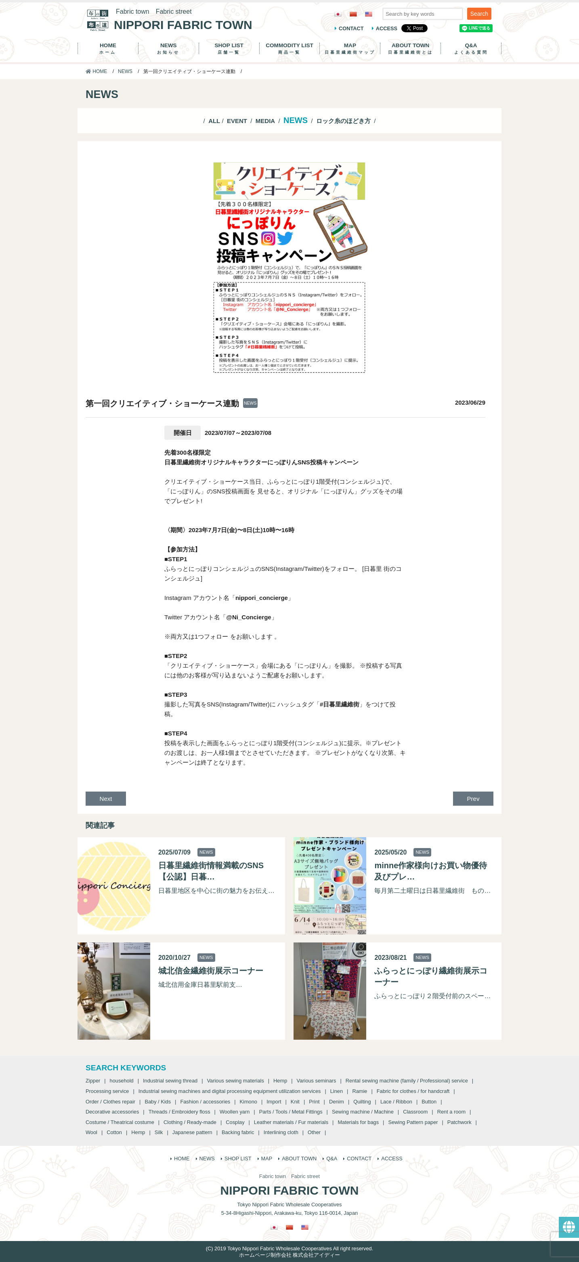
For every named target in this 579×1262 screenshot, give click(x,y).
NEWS (168, 48)
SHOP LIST (229, 48)
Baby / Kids (158, 1102)
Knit (295, 1102)
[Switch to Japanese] (338, 14)
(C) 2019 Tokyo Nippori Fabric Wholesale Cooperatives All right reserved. (289, 1248)
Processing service (107, 1091)
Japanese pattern (192, 1132)
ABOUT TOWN (410, 48)
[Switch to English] (368, 14)
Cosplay (235, 1122)
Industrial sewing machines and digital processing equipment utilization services (229, 1091)
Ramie (359, 1091)
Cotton (114, 1132)
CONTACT (351, 28)
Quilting (362, 1102)
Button (429, 1102)
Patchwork (459, 1122)
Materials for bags (358, 1122)
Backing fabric (238, 1132)
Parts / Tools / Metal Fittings (291, 1112)
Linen (336, 1091)
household (122, 1081)
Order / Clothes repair (110, 1102)
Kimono (248, 1102)
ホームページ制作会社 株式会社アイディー (289, 1255)
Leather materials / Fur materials (291, 1122)
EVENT (237, 120)
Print (314, 1102)
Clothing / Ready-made (190, 1122)
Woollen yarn (235, 1112)
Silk (159, 1132)
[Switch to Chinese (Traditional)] (353, 14)
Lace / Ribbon (396, 1102)
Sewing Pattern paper (413, 1122)
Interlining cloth (281, 1132)
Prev (473, 798)
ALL (214, 120)
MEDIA (265, 120)
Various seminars (316, 1081)
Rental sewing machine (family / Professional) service (407, 1081)
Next (106, 798)
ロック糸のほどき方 (343, 120)
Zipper (93, 1081)
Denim (336, 1102)
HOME (108, 48)
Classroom (415, 1112)
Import (273, 1102)
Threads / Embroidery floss (179, 1112)
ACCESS (386, 28)
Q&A (471, 48)
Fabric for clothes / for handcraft (413, 1091)
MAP (350, 48)
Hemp (280, 1081)
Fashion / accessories (205, 1102)
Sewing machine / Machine (363, 1112)
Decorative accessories (112, 1112)
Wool (91, 1132)
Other (314, 1132)
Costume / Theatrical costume (120, 1122)
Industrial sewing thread (170, 1081)
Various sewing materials (235, 1081)
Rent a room (451, 1112)
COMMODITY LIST (289, 48)
